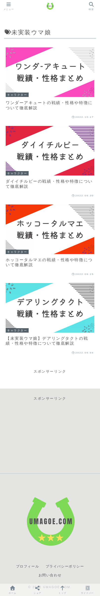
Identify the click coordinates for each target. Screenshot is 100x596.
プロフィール (27, 566)
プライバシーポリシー (65, 566)
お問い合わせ (50, 575)
